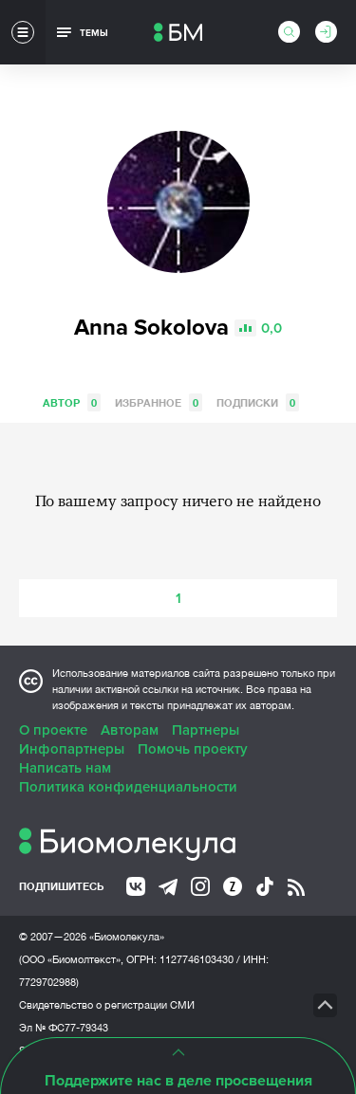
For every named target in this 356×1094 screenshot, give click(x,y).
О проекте (53, 729)
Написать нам (65, 767)
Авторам (130, 729)
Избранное (158, 402)
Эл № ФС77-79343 (63, 1027)
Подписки (257, 402)
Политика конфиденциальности (128, 786)
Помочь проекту (193, 748)
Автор (72, 402)
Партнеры (205, 729)
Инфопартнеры (71, 748)
